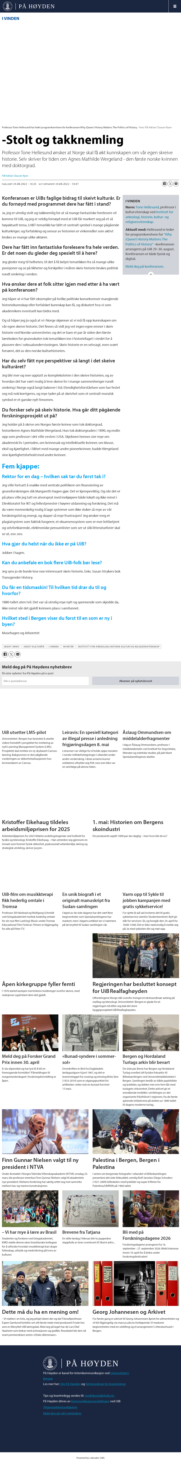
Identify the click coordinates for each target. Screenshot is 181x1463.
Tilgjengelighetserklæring (60, 1407)
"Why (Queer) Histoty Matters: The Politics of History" (149, 239)
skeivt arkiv (11, 646)
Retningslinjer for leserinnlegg (106, 1384)
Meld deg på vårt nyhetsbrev (62, 1413)
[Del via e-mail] (176, 183)
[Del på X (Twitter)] (170, 183)
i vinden (54, 646)
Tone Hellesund (147, 207)
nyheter (68, 646)
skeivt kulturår (34, 646)
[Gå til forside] (84, 6)
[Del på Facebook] (164, 183)
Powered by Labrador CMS (90, 1457)
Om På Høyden (70, 1384)
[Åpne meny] (174, 6)
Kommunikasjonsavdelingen (90, 1401)
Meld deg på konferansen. (145, 266)
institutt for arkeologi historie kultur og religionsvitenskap (119, 646)
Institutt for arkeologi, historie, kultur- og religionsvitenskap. (149, 217)
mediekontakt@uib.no (99, 1395)
